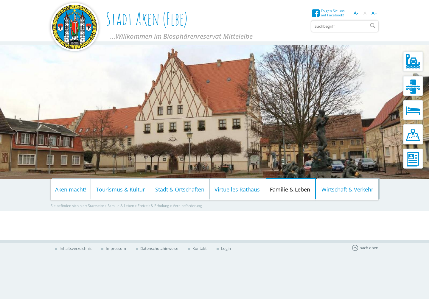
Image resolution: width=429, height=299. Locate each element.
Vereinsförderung (187, 205)
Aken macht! (70, 189)
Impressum (115, 248)
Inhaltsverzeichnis (75, 248)
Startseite (96, 205)
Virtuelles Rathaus (237, 189)
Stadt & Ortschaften (179, 189)
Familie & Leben (290, 189)
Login (225, 248)
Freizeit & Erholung (153, 205)
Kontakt (199, 248)
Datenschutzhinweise (158, 248)
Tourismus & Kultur (120, 189)
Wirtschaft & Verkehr (347, 189)
